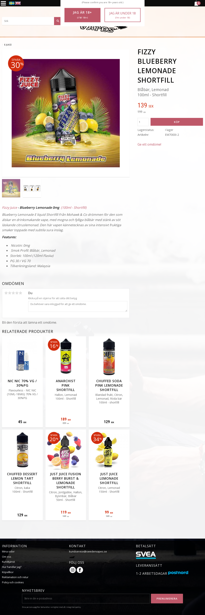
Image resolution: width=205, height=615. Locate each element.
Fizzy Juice (9, 207)
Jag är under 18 (122, 15)
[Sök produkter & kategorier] (32, 21)
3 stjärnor (13, 293)
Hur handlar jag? (11, 567)
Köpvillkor (8, 572)
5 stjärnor (20, 293)
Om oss (6, 556)
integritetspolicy (73, 607)
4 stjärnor (17, 293)
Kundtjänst (8, 561)
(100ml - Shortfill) (73, 207)
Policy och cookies (13, 582)
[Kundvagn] (196, 5)
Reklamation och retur (15, 577)
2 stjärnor (9, 293)
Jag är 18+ (82, 14)
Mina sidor (8, 551)
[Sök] (58, 21)
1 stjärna (6, 293)
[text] (170, 105)
